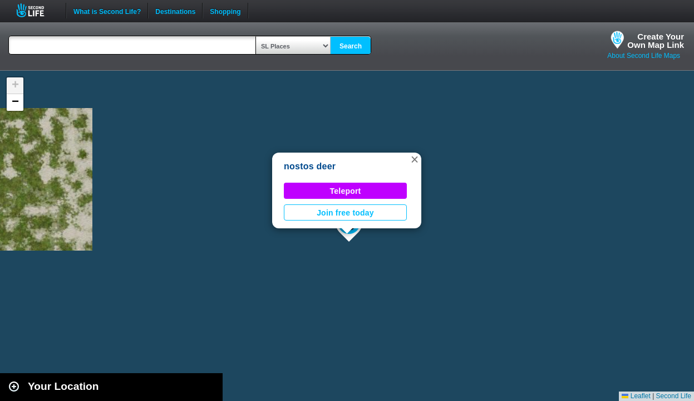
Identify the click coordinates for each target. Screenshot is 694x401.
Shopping (225, 10)
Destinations (175, 10)
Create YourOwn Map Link (655, 41)
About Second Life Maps (643, 56)
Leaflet (636, 396)
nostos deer (310, 166)
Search (350, 46)
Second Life (36, 10)
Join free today (345, 212)
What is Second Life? (107, 10)
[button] (414, 159)
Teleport (345, 191)
